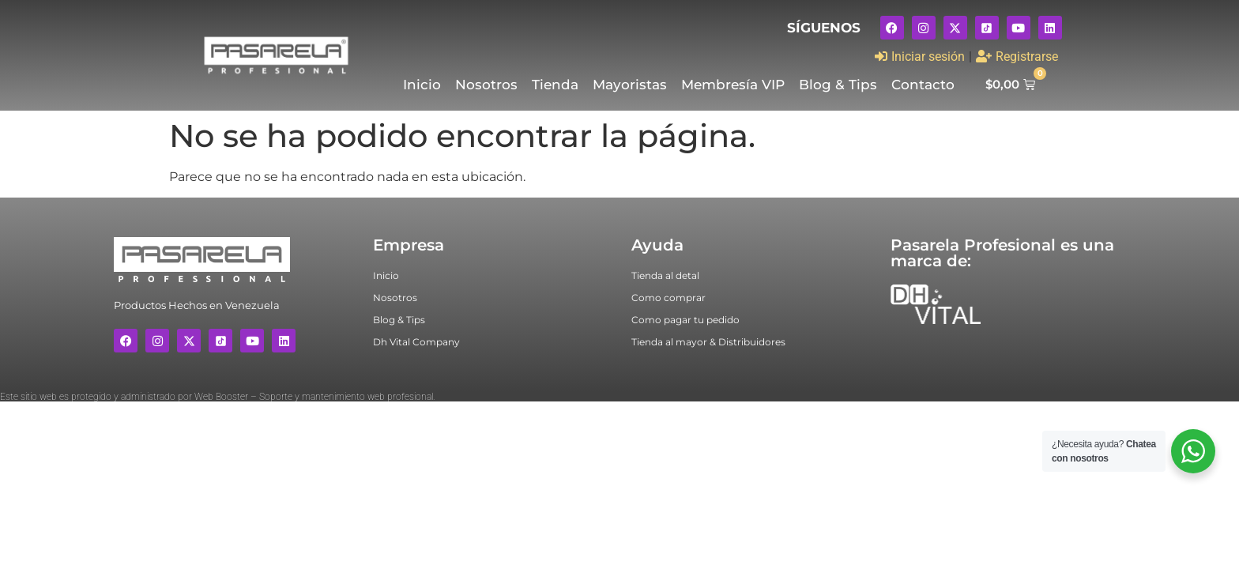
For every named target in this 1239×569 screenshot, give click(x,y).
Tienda (555, 84)
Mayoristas (630, 84)
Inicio (422, 84)
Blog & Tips (838, 84)
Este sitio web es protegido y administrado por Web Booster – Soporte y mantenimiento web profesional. (217, 396)
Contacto (923, 84)
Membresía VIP (733, 84)
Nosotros (486, 84)
